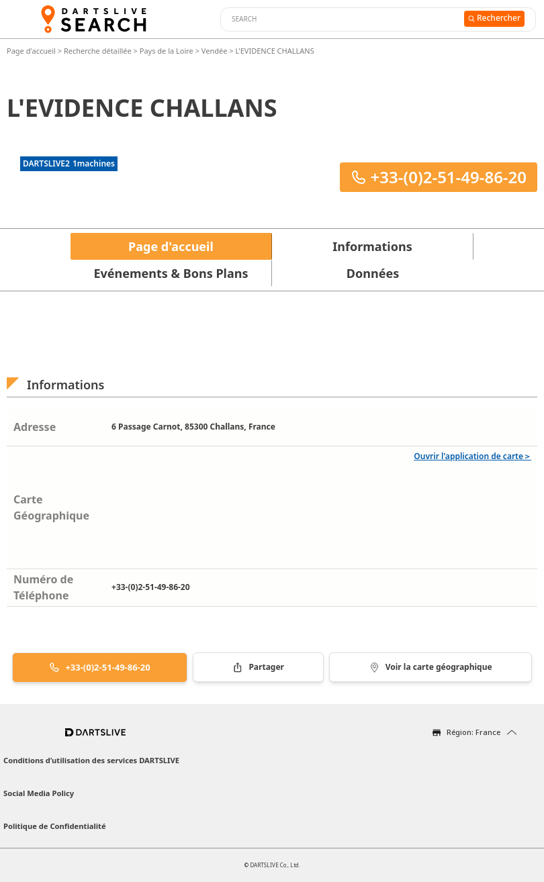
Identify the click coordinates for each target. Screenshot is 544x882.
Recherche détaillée (99, 51)
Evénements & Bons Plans (171, 273)
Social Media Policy (38, 793)
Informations (372, 246)
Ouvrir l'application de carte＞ (472, 456)
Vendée (214, 51)
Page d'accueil (32, 51)
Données (373, 273)
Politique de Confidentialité (54, 826)
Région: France (473, 732)
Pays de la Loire (166, 51)
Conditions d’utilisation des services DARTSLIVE (91, 760)
